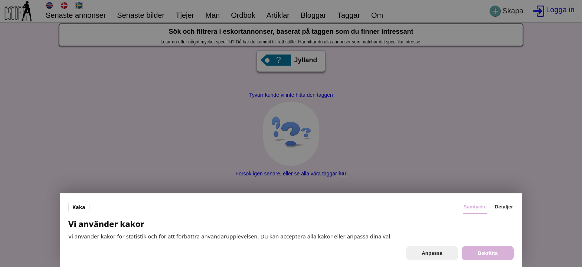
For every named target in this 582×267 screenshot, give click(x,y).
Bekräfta (487, 253)
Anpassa (432, 253)
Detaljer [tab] (504, 207)
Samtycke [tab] (475, 207)
